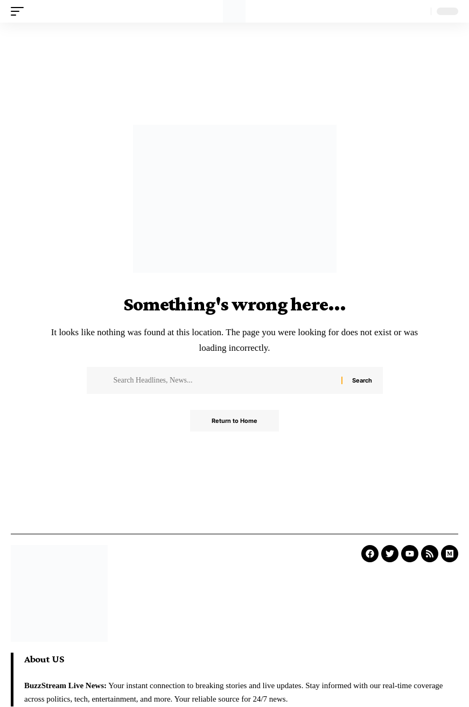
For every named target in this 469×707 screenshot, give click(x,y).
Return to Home (234, 421)
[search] (420, 11)
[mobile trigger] (20, 11)
